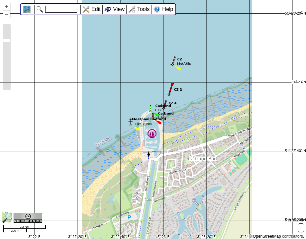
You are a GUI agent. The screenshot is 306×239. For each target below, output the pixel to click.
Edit (96, 9)
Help (167, 9)
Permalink (294, 219)
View (119, 9)
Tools (143, 9)
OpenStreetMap (267, 236)
